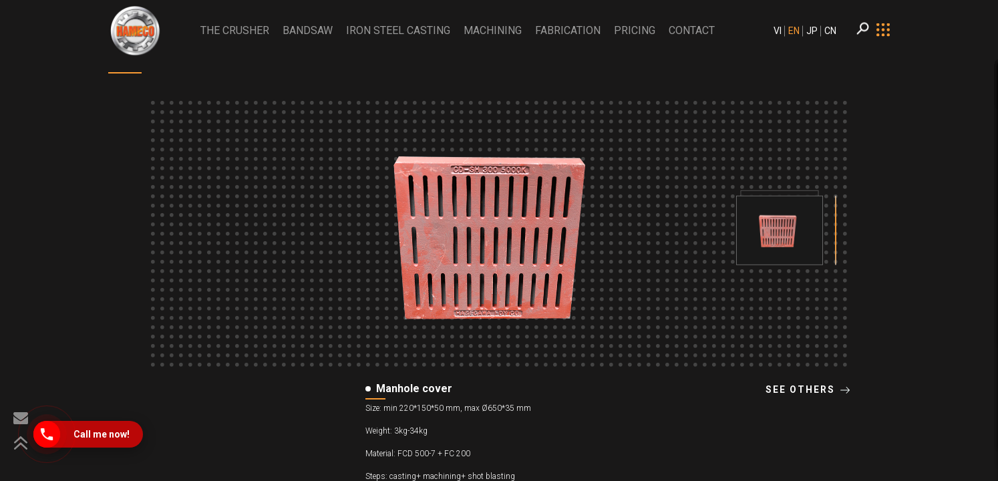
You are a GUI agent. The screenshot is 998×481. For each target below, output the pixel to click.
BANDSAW (308, 30)
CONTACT (692, 30)
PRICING (634, 30)
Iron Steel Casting (398, 30)
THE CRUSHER (234, 30)
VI (778, 30)
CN (830, 30)
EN (794, 30)
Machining (493, 30)
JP (812, 30)
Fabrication (568, 30)
